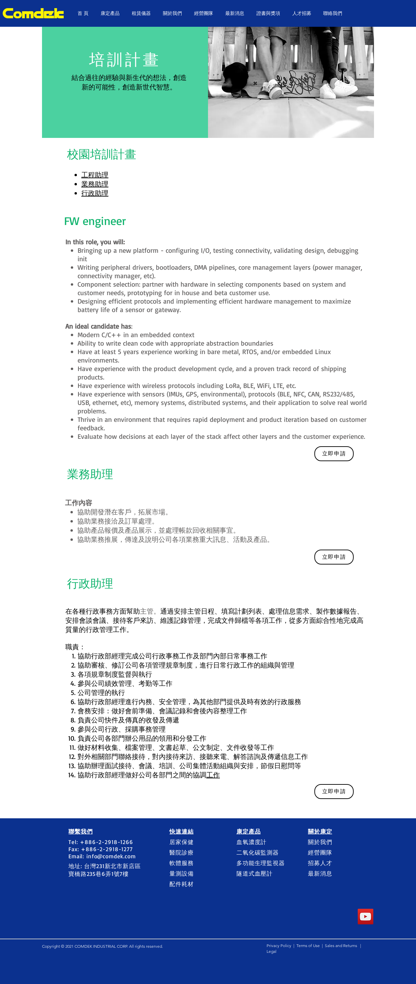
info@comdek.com (111, 856)
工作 (213, 775)
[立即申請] (334, 453)
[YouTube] (365, 916)
